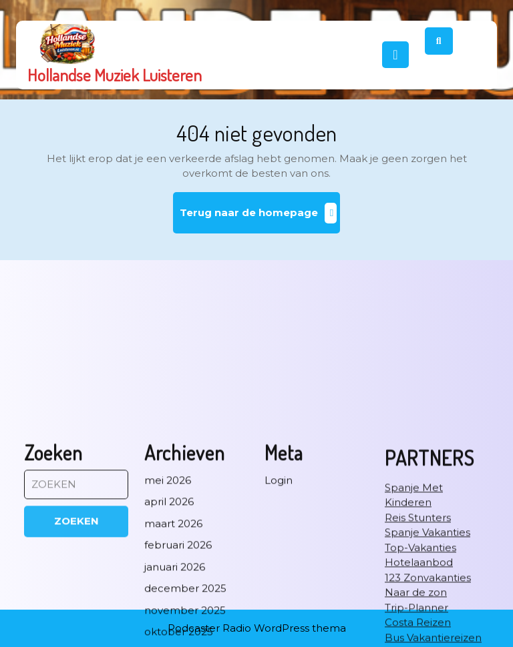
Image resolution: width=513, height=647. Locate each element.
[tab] (395, 54)
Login (279, 589)
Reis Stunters (418, 626)
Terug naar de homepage (260, 217)
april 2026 (169, 610)
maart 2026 (173, 632)
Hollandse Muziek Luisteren (114, 74)
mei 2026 (167, 589)
